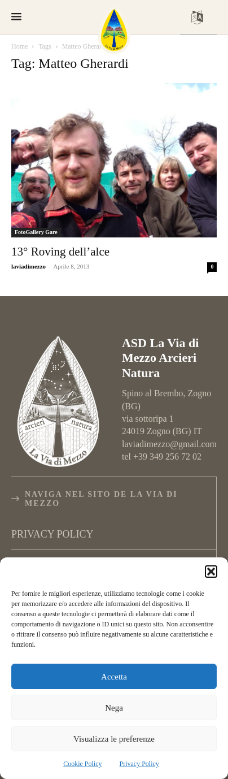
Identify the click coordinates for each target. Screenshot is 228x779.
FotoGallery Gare (36, 232)
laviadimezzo (28, 266)
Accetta (114, 676)
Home (19, 46)
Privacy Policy (139, 764)
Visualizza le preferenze (114, 738)
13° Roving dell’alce (60, 251)
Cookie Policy (82, 764)
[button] (211, 571)
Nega (114, 707)
